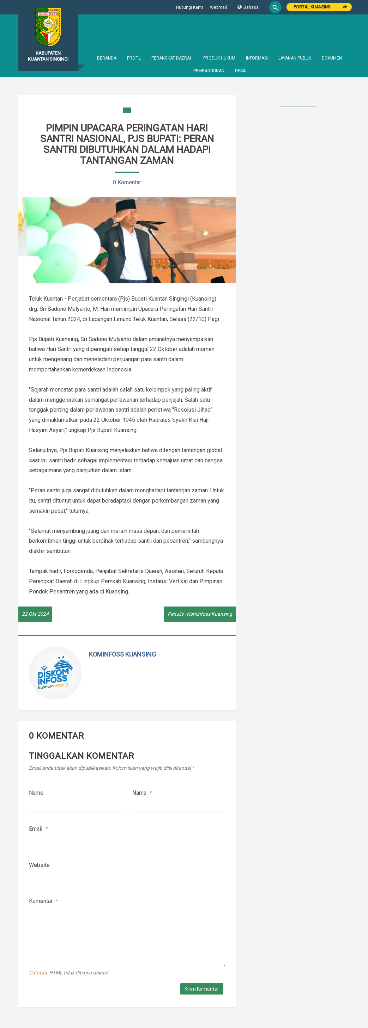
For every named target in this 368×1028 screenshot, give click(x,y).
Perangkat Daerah (172, 58)
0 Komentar (127, 182)
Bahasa (248, 7)
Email (38, 828)
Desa (240, 70)
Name (36, 792)
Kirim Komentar (202, 989)
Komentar (43, 901)
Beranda (106, 58)
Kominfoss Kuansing (122, 654)
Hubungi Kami (189, 7)
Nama (142, 792)
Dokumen (332, 58)
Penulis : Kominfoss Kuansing (200, 614)
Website (39, 865)
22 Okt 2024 (35, 614)
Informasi (257, 58)
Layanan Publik (294, 58)
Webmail (218, 7)
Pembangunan (208, 70)
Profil (134, 58)
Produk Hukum (219, 58)
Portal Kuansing (312, 7)
